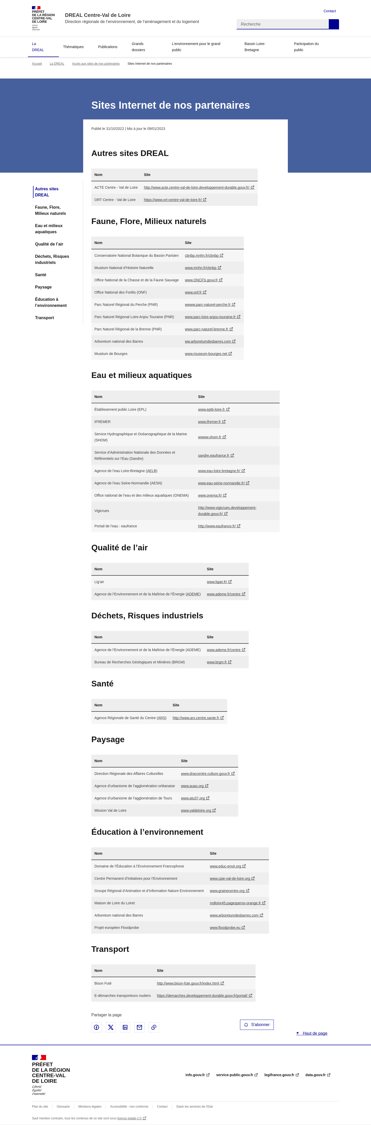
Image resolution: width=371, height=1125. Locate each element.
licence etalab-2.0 (129, 1118)
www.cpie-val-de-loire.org (230, 878)
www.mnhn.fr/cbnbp (200, 268)
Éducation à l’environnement (51, 302)
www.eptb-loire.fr (211, 409)
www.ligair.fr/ (217, 582)
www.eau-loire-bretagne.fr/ (219, 471)
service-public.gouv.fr (234, 1075)
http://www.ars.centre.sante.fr (196, 718)
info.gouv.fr (195, 1075)
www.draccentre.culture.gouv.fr (205, 774)
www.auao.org (192, 786)
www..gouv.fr (201, 280)
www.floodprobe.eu (225, 928)
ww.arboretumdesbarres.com (208, 341)
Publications (107, 47)
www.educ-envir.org (225, 866)
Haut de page (315, 1033)
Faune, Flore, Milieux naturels (50, 210)
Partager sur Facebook (96, 1027)
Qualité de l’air (49, 244)
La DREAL (38, 47)
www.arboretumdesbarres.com (234, 915)
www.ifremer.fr (209, 422)
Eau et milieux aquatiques (49, 229)
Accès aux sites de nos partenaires (96, 63)
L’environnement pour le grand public (196, 47)
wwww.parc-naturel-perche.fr (208, 305)
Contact (330, 11)
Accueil (37, 63)
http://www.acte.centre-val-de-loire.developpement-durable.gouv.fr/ (196, 187)
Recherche (334, 24)
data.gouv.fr (315, 1075)
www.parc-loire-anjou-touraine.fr (210, 317)
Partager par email (139, 1027)
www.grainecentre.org (227, 891)
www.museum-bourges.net (206, 354)
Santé (40, 275)
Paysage (43, 287)
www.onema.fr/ (210, 495)
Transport (44, 318)
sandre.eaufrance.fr (213, 455)
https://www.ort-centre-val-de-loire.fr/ (173, 200)
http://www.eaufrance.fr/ (217, 526)
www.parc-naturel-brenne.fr (206, 329)
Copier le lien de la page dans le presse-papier (154, 1027)
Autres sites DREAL (47, 192)
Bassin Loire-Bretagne (255, 47)
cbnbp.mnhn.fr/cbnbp (202, 255)
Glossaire (63, 1106)
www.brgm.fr (217, 662)
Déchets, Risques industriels (52, 259)
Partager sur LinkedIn (125, 1027)
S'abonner (257, 1024)
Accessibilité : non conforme (129, 1106)
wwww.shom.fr (209, 437)
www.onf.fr (193, 292)
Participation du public (306, 47)
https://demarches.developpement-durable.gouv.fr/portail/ (202, 996)
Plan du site (40, 1106)
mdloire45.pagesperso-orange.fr (235, 903)
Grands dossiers (138, 47)
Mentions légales (89, 1106)
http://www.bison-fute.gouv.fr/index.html (188, 983)
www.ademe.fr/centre (224, 594)
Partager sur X (111, 1027)
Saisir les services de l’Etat (194, 1106)
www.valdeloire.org (196, 810)
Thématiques (73, 47)
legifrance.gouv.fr (279, 1075)
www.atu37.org (193, 798)
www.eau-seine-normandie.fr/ (221, 483)
